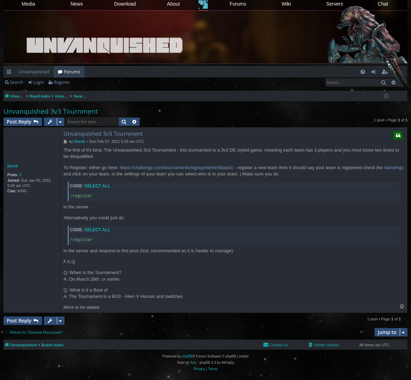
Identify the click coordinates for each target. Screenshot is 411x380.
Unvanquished (34, 71)
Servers (334, 4)
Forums (238, 4)
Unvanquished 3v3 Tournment (51, 111)
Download (125, 4)
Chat (383, 4)
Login (38, 82)
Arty (193, 363)
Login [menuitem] (375, 73)
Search (16, 82)
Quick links (10, 73)
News (76, 4)
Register (62, 82)
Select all (97, 186)
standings (394, 167)
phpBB (187, 356)
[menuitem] (362, 72)
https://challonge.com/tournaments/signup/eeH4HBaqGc (176, 167)
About (173, 4)
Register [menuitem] (386, 73)
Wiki (286, 4)
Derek (12, 166)
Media (28, 4)
